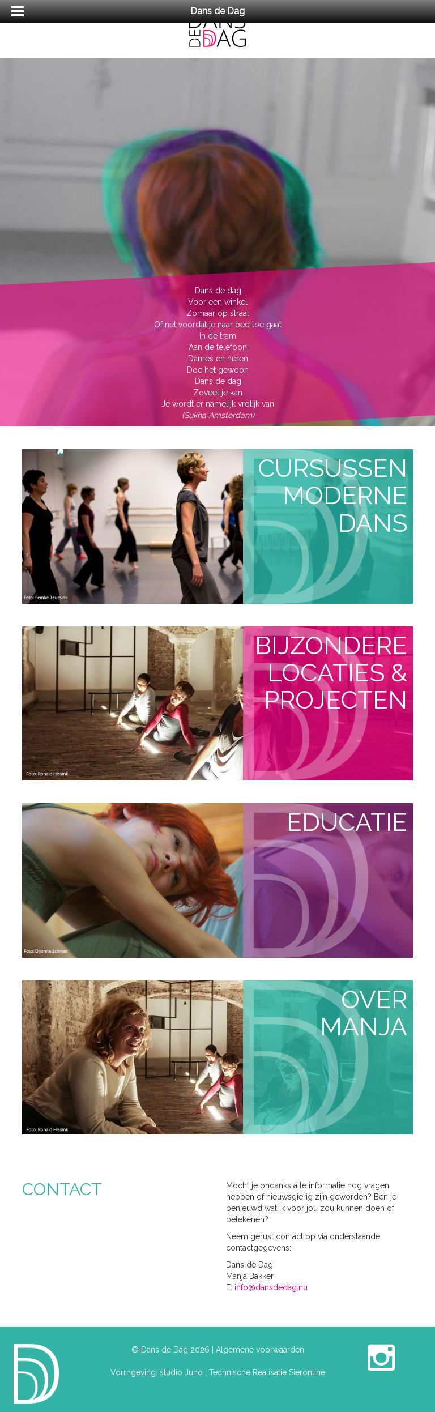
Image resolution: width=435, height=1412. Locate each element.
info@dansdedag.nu (271, 1287)
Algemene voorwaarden (260, 1349)
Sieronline (307, 1372)
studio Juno (181, 1372)
